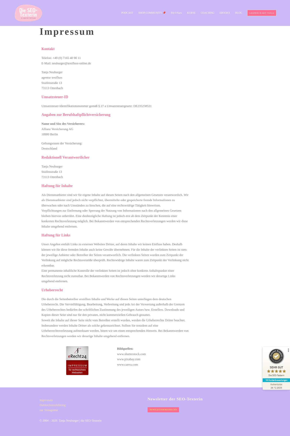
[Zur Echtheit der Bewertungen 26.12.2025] (276, 386)
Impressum (46, 400)
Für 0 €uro (176, 12)
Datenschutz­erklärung (52, 405)
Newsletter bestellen (162, 409)
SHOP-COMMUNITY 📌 (152, 12)
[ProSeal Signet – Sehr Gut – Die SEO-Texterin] (276, 363)
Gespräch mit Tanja (261, 13)
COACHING (207, 12)
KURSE (191, 12)
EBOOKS (225, 12)
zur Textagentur (49, 410)
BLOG (238, 12)
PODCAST (127, 12)
